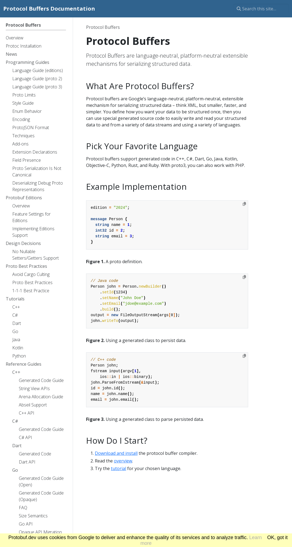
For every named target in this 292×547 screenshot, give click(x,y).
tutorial (118, 468)
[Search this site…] (261, 9)
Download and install (116, 453)
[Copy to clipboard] (244, 204)
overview (123, 461)
